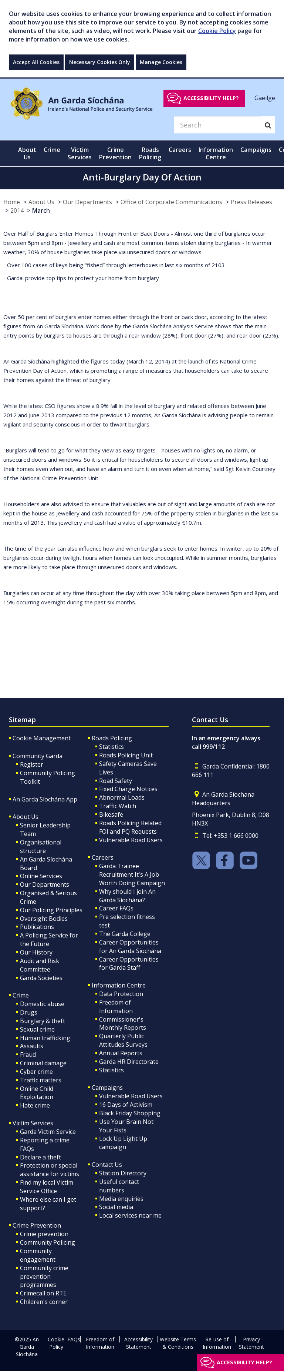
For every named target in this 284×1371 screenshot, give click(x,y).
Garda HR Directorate (129, 1062)
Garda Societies (41, 978)
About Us (41, 202)
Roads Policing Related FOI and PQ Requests (130, 827)
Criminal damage (43, 1063)
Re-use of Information (217, 1343)
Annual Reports (120, 1053)
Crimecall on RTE (43, 1293)
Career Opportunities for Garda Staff (129, 963)
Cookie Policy (217, 31)
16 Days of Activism (125, 1105)
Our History (36, 952)
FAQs (73, 1339)
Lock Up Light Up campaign (123, 1143)
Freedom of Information (116, 1006)
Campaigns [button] (255, 150)
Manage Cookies (161, 62)
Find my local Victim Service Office (46, 1186)
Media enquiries (121, 1199)
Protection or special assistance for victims (49, 1169)
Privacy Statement (251, 1343)
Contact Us (107, 1165)
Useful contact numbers (119, 1186)
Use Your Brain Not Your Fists (126, 1126)
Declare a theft (40, 1157)
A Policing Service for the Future (49, 939)
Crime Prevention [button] (115, 153)
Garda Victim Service (48, 1132)
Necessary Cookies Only (99, 62)
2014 (17, 210)
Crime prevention (44, 1234)
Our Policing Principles (51, 910)
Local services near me (130, 1215)
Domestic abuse (42, 1004)
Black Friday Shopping (129, 1113)
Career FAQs (116, 908)
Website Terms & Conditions (178, 1343)
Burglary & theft (42, 1021)
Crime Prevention (37, 1225)
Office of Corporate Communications (171, 202)
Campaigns (107, 1087)
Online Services (41, 876)
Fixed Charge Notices (128, 789)
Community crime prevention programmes (44, 1276)
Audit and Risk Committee (39, 965)
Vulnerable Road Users (131, 840)
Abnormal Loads (122, 797)
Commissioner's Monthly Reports (122, 1023)
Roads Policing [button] (150, 153)
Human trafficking (45, 1038)
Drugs (28, 1012)
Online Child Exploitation (36, 1093)
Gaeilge (264, 98)
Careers (103, 857)
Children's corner (44, 1302)
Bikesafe (111, 814)
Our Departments (87, 202)
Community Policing (47, 1242)
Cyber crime (36, 1072)
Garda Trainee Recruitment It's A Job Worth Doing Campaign (132, 874)
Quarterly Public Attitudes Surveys (123, 1040)
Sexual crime (37, 1029)
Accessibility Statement (138, 1343)
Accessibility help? (211, 98)
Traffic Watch (117, 806)
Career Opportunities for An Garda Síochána (130, 946)
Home (11, 202)
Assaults (31, 1046)
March (41, 210)
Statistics (111, 747)
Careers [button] (180, 150)
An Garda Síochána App (45, 799)
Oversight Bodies (44, 918)
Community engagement (37, 1255)
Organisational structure (40, 846)
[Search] (217, 124)
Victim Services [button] (80, 153)
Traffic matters (40, 1080)
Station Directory (122, 1173)
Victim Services (33, 1123)
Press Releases (251, 202)
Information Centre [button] (216, 153)
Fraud (28, 1054)
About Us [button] (27, 153)
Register (31, 764)
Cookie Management (42, 738)
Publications (37, 927)
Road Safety (115, 781)
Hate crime (35, 1105)
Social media (116, 1207)
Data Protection (121, 994)
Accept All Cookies (36, 62)
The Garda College (125, 934)
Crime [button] (52, 150)
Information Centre (119, 985)
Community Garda (37, 756)
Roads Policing (112, 738)
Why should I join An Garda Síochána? (127, 895)
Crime (21, 995)
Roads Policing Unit (126, 755)
